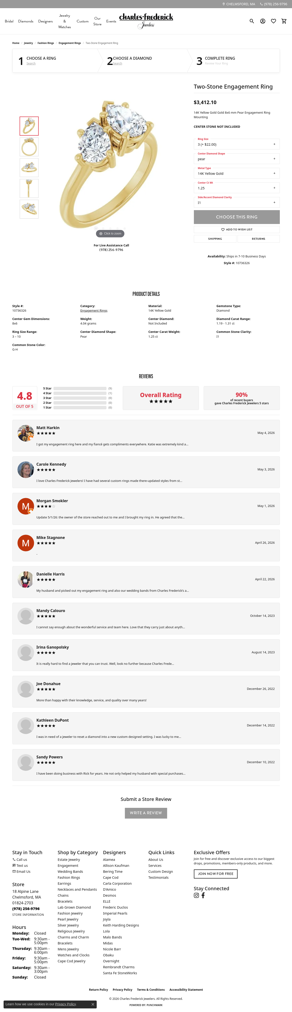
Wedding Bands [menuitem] (70, 871)
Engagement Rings (70, 43)
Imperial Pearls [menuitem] (115, 913)
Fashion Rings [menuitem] (69, 877)
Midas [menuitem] (108, 943)
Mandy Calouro (51, 610)
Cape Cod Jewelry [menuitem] (71, 961)
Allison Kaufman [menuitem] (116, 865)
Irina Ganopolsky (53, 647)
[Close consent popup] (92, 1004)
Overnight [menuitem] (111, 961)
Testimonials (159, 877)
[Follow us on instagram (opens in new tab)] (196, 895)
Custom (83, 21)
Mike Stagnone (51, 537)
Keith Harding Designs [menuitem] (121, 925)
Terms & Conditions (151, 990)
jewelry (28, 43)
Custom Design (161, 871)
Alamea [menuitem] (109, 859)
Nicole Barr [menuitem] (112, 949)
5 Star (47, 388)
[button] (252, 21)
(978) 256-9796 (111, 249)
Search (31, 63)
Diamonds (25, 21)
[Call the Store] (26, 908)
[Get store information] (28, 915)
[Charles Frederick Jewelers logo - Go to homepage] (146, 21)
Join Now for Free (215, 873)
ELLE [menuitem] (107, 901)
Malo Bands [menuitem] (112, 937)
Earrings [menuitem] (64, 883)
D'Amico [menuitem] (109, 889)
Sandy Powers (50, 757)
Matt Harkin (48, 427)
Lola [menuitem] (106, 931)
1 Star (47, 407)
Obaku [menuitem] (108, 955)
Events (111, 21)
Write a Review (146, 813)
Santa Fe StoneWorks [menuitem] (120, 973)
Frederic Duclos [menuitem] (115, 907)
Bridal (9, 21)
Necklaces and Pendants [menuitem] (77, 889)
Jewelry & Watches (64, 21)
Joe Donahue (49, 683)
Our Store (97, 21)
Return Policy (98, 990)
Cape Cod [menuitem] (111, 877)
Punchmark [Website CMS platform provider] (155, 1005)
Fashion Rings (45, 43)
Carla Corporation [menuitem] (117, 883)
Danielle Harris (51, 574)
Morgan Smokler (52, 500)
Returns (258, 239)
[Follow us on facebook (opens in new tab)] (203, 895)
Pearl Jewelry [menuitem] (68, 919)
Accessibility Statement (186, 990)
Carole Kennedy (51, 464)
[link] (238, 4)
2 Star (47, 403)
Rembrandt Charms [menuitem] (119, 967)
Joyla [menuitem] (107, 919)
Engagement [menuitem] (68, 865)
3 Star (47, 398)
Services (155, 865)
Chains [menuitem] (63, 895)
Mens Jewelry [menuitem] (68, 949)
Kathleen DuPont (53, 720)
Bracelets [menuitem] (65, 901)
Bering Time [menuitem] (113, 871)
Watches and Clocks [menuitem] (74, 955)
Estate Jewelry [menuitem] (69, 859)
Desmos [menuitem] (109, 895)
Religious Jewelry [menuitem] (71, 931)
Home (16, 43)
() (110, 388)
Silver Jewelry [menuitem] (68, 925)
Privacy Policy (122, 990)
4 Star (47, 393)
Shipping (215, 239)
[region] (110, 167)
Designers (45, 21)
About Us (156, 859)
